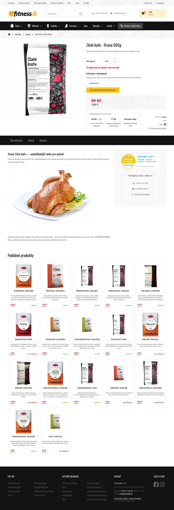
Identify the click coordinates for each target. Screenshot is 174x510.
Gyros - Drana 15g (55, 436)
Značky (111, 25)
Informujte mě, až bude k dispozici (103, 90)
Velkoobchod (67, 495)
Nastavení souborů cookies (97, 499)
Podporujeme (67, 491)
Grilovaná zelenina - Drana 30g (23, 436)
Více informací (16, 140)
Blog (69, 3)
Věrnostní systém (40, 3)
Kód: (164, 121)
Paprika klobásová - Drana (87, 388)
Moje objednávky (14, 483)
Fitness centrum (24, 3)
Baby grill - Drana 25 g (150, 339)
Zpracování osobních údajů (97, 491)
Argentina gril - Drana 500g (23, 291)
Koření (28, 34)
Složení (31, 140)
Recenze (43, 140)
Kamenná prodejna (14, 487)
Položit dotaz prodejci (157, 128)
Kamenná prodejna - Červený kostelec (127, 498)
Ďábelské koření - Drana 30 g (87, 291)
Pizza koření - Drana (118, 339)
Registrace (160, 3)
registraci (96, 126)
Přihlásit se (148, 3)
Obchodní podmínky (69, 483)
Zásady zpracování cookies (97, 495)
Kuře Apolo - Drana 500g (150, 291)
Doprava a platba (57, 3)
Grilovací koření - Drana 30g (118, 291)
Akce (85, 25)
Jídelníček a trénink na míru (44, 491)
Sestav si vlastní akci (130, 25)
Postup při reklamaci (94, 487)
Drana (164, 117)
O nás (77, 3)
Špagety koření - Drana (23, 339)
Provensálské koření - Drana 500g (87, 339)
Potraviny (18, 34)
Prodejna (11, 3)
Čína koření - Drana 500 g (55, 291)
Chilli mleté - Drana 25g (118, 388)
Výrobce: (158, 117)
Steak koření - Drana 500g (55, 339)
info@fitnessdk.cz (118, 13)
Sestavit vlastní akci (41, 487)
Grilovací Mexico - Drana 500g (150, 388)
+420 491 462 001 (100, 13)
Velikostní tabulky (40, 483)
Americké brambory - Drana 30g (55, 388)
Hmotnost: (90, 61)
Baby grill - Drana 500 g (23, 388)
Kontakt (86, 3)
